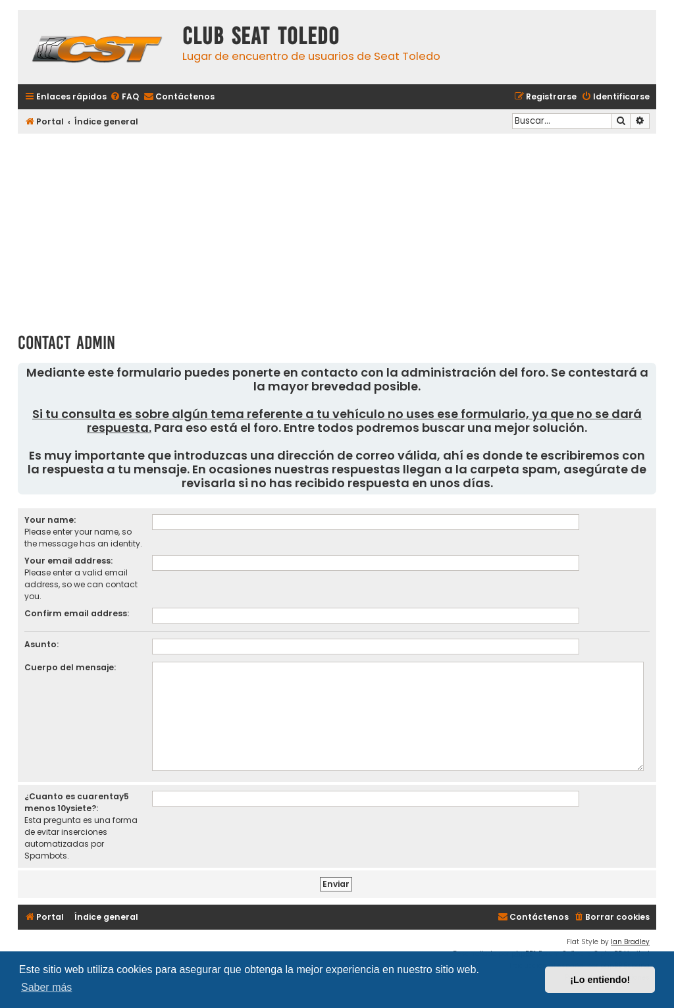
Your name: (50, 519)
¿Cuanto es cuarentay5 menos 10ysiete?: (76, 802)
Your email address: (68, 560)
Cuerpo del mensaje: (70, 667)
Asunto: (41, 644)
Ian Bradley (630, 942)
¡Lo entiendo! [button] (600, 979)
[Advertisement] (337, 228)
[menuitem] (124, 97)
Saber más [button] (46, 987)
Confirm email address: (76, 613)
